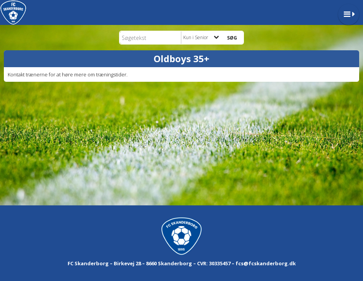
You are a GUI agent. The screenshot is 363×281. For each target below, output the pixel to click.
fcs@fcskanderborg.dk (265, 263)
